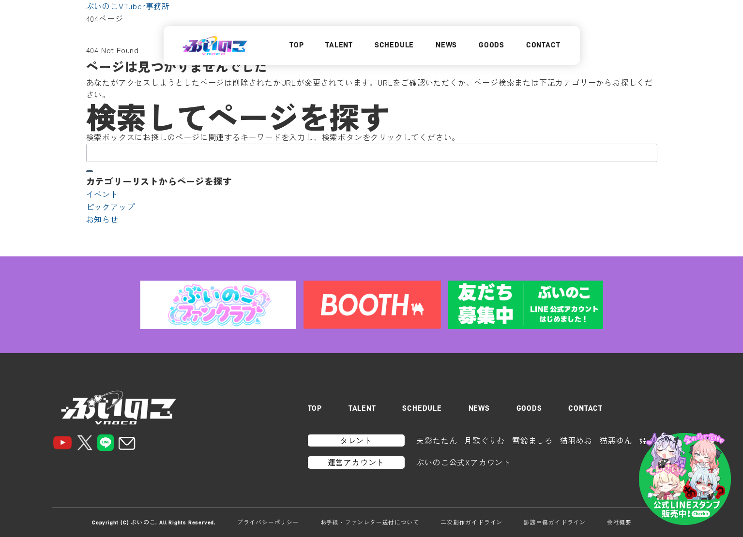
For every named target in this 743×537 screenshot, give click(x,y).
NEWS (446, 45)
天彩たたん (436, 440)
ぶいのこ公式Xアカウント (463, 462)
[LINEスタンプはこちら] (685, 479)
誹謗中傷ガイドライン (555, 522)
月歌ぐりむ (484, 440)
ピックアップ (110, 206)
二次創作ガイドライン (471, 522)
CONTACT (543, 45)
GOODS (491, 45)
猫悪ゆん (616, 440)
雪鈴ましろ (532, 440)
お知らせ (102, 219)
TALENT (339, 45)
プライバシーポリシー (268, 522)
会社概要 (619, 522)
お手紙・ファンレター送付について (370, 522)
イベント (102, 194)
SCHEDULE (394, 45)
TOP (296, 45)
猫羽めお (576, 440)
